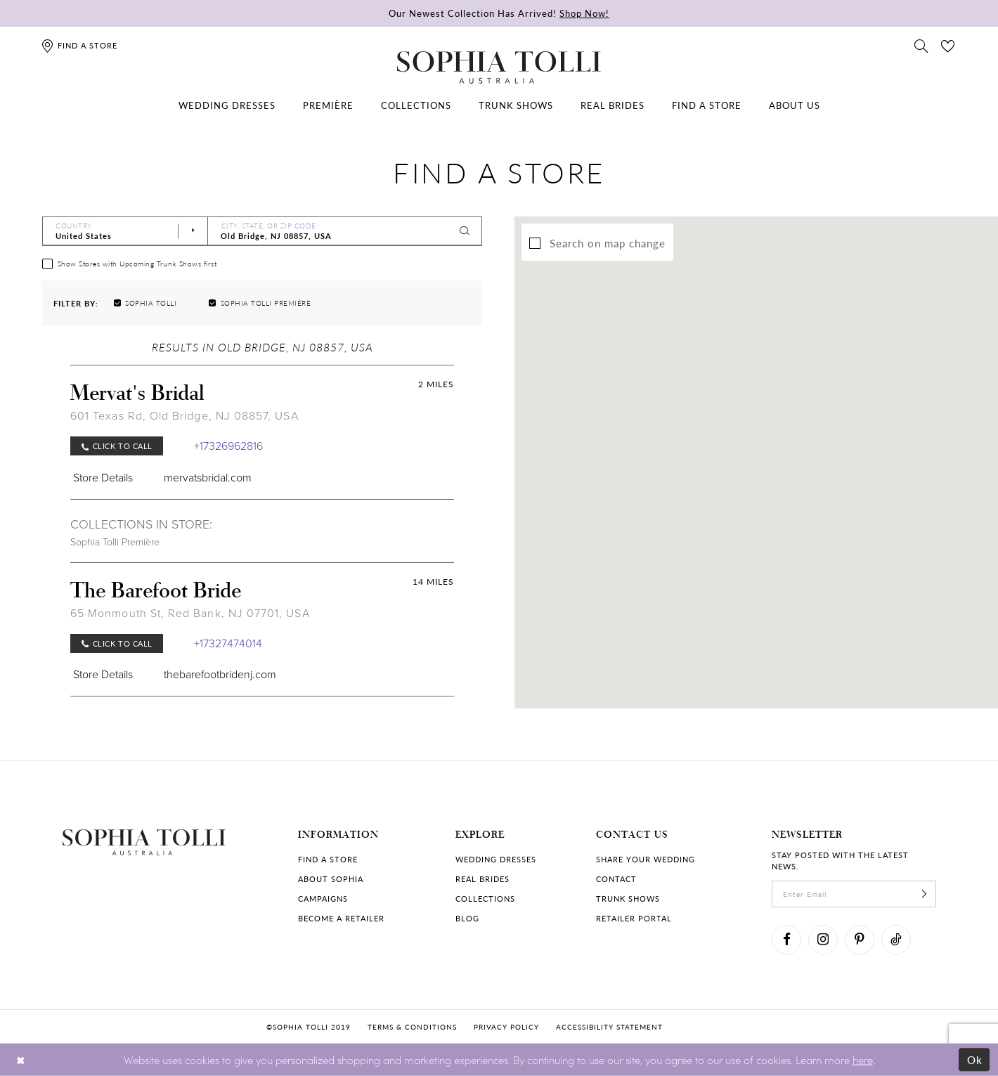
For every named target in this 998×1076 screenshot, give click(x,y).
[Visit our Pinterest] (859, 939)
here (863, 1058)
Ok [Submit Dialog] (975, 1059)
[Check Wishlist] (948, 45)
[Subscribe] (924, 894)
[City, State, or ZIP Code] (345, 231)
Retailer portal (634, 918)
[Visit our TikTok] (896, 939)
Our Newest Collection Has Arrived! (499, 13)
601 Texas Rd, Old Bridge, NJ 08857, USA (184, 416)
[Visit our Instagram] (823, 939)
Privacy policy (506, 1027)
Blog (467, 918)
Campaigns (323, 898)
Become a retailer (341, 918)
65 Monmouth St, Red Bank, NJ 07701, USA (190, 613)
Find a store (328, 859)
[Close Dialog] (20, 1059)
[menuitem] (227, 105)
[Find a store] (79, 45)
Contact (616, 879)
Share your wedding (645, 859)
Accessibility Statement (609, 1027)
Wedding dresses (495, 859)
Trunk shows (628, 898)
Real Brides (482, 879)
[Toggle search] (921, 45)
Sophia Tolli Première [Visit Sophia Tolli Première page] (115, 542)
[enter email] (854, 894)
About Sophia (330, 879)
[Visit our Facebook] (786, 939)
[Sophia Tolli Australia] (499, 67)
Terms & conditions (412, 1027)
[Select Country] (125, 231)
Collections (485, 898)
